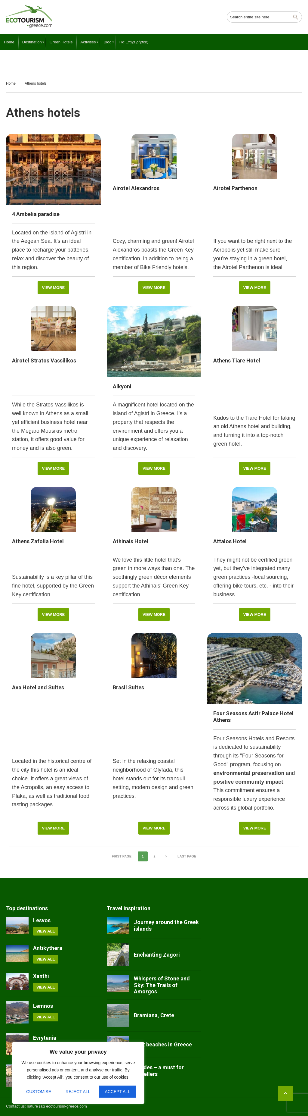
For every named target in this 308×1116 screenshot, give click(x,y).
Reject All (78, 1091)
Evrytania (44, 1038)
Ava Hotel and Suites (38, 687)
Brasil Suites (128, 687)
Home (11, 83)
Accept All (117, 1091)
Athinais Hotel (130, 541)
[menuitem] (9, 42)
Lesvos (42, 920)
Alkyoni (122, 386)
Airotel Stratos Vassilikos (44, 360)
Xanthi (41, 976)
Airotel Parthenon (235, 188)
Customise (38, 1091)
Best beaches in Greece (163, 1044)
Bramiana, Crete (154, 1015)
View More (53, 287)
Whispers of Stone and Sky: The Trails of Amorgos (162, 985)
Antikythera (47, 948)
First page (121, 856)
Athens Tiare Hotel (236, 360)
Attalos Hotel (230, 541)
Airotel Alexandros (136, 188)
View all (45, 931)
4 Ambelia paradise (36, 214)
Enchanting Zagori (157, 954)
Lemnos (43, 1006)
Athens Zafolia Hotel (38, 541)
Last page (186, 856)
